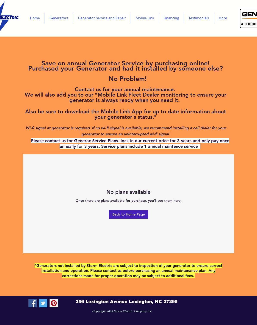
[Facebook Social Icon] (32, 303)
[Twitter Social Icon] (43, 303)
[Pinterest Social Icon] (54, 303)
